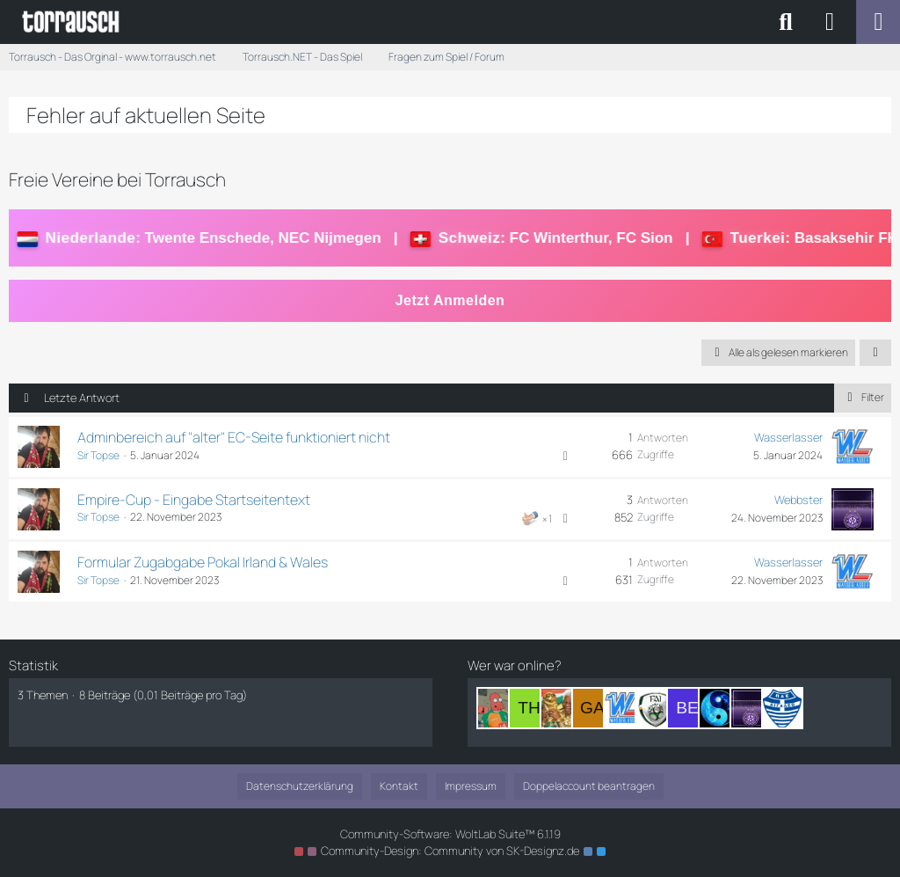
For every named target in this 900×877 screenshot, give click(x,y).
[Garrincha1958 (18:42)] (592, 708)
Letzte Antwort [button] (82, 398)
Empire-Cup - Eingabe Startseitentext (193, 499)
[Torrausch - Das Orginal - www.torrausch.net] (71, 22)
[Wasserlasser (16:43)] (624, 708)
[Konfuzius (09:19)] (719, 708)
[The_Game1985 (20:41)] (529, 708)
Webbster (798, 500)
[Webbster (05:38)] (750, 708)
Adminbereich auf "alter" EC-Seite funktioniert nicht (233, 437)
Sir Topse (98, 455)
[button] (875, 353)
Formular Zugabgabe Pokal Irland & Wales (202, 562)
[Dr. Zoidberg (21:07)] (497, 708)
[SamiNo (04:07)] (782, 708)
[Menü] (878, 22)
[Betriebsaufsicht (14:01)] (687, 708)
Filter (862, 397)
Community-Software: (450, 834)
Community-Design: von (450, 851)
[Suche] (785, 22)
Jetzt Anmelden (450, 300)
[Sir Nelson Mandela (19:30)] (561, 708)
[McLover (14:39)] (656, 708)
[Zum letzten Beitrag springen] (852, 447)
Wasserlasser (788, 437)
